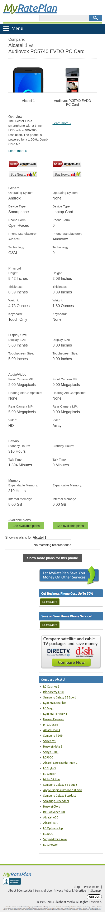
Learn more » (17, 150)
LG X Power (50, 844)
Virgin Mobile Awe (55, 839)
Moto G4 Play (51, 779)
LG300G (48, 833)
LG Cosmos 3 (51, 686)
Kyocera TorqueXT (55, 713)
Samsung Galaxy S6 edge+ (60, 784)
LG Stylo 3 (49, 768)
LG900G (48, 757)
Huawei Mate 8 (52, 746)
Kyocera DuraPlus (54, 703)
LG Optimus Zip (53, 828)
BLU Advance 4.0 (54, 812)
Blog (77, 887)
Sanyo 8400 (50, 752)
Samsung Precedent (56, 801)
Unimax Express (53, 719)
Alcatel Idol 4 (51, 730)
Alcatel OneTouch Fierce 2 (60, 763)
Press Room (91, 887)
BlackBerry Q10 (53, 692)
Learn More (49, 601)
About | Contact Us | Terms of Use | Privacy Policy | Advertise (47, 890)
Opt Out (94, 896)
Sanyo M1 (49, 741)
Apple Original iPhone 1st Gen (62, 790)
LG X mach (49, 773)
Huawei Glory (51, 806)
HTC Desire (50, 724)
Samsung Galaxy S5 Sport (59, 697)
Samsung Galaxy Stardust (59, 795)
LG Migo (48, 708)
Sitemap (95, 890)
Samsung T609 (53, 735)
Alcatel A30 (50, 823)
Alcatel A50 (50, 817)
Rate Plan (30, 8)
